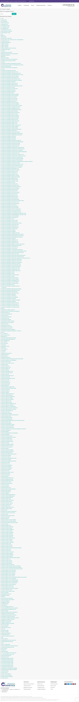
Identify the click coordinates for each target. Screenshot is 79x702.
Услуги (32, 5)
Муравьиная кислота (5, 346)
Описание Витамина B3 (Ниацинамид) (8, 388)
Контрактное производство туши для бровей (9, 281)
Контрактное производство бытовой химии (9, 88)
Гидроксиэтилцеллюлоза (6, 42)
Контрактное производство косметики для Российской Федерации (14, 151)
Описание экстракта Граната (6, 528)
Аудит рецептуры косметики (6, 31)
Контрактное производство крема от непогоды (10, 175)
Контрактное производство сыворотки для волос (10, 267)
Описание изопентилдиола (6, 423)
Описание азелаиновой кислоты (7, 375)
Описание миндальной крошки (7, 479)
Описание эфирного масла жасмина (8, 572)
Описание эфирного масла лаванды (8, 574)
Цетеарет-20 (3, 649)
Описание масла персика (6, 469)
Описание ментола (4, 476)
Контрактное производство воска (7, 92)
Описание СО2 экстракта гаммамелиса (8, 511)
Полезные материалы (5, 600)
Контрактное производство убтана (7, 284)
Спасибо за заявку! (5, 630)
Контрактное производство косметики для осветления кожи (12, 147)
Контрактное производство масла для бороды (10, 188)
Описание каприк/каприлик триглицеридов (9, 432)
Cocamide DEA (4, 20)
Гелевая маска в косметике (6, 38)
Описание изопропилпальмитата (7, 425)
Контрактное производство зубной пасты (9, 130)
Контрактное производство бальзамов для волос (10, 78)
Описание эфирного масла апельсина (8, 570)
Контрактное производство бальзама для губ (10, 77)
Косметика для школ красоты (6, 327)
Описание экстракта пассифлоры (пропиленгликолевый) (12, 358)
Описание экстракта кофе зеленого (8, 537)
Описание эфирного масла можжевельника (9, 579)
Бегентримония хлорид (5, 32)
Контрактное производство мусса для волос (9, 206)
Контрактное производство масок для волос (9, 196)
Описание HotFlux (4, 364)
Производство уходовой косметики (8, 619)
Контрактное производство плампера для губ (10, 227)
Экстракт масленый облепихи (7, 676)
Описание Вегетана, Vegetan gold (7, 386)
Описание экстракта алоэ (6, 525)
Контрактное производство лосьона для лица (10, 185)
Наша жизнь (3, 347)
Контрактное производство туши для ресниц (9, 283)
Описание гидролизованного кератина (8, 409)
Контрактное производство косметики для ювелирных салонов (13, 155)
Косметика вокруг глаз (5, 312)
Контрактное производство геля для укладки (9, 102)
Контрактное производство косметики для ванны (10, 143)
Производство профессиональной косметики (9, 617)
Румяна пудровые (4, 626)
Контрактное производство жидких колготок (9, 119)
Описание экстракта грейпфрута (7, 529)
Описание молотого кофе (6, 481)
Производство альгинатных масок (7, 613)
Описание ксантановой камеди (7, 449)
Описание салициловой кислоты (7, 507)
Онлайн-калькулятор (40, 5)
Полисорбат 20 (4, 605)
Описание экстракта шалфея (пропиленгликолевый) (11, 567)
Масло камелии (4, 341)
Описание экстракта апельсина (7, 526)
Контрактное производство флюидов (8, 294)
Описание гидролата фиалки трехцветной (9, 407)
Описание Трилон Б (5, 518)
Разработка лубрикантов (6, 621)
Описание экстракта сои (6, 558)
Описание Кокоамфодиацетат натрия (8, 437)
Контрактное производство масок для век (9, 195)
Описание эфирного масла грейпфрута (8, 360)
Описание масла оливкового (6, 467)
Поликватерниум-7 (4, 603)
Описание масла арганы (6, 456)
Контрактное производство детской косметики (10, 116)
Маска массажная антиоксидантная (8, 339)
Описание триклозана (5, 516)
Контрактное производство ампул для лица (9, 71)
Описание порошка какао (6, 498)
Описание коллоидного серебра (7, 444)
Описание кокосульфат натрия (7, 441)
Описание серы (4, 509)
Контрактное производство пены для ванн (9, 221)
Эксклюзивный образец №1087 (7, 659)
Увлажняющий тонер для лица (7, 641)
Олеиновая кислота (5, 354)
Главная (19, 5)
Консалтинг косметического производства (9, 67)
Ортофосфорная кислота (6, 593)
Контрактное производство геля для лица (9, 99)
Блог (2, 34)
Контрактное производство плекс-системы (9, 228)
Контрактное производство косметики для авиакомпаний (12, 141)
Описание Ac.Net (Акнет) (6, 361)
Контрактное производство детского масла (9, 113)
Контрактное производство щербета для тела (10, 302)
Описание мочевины (5, 484)
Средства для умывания (6, 633)
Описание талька (4, 514)
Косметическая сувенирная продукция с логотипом (11, 330)
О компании (26, 5)
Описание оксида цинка (5, 491)
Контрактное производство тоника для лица (9, 277)
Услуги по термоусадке (5, 644)
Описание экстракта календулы (7, 532)
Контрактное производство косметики (8, 70)
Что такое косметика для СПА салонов (8, 652)
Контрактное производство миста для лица (9, 197)
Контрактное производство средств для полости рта (11, 260)
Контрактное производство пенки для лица (9, 220)
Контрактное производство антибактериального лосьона (12, 74)
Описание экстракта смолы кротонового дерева (10, 557)
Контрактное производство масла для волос (9, 189)
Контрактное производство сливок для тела (9, 246)
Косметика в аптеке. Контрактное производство (10, 311)
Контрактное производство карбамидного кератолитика (12, 133)
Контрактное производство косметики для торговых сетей (12, 154)
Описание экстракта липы (6, 543)
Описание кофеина (5, 448)
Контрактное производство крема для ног (9, 172)
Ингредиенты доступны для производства (9, 59)
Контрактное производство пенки (7, 218)
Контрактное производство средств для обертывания (11, 259)
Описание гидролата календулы (7, 399)
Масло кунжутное (4, 343)
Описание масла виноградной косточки (8, 458)
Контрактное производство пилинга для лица (10, 224)
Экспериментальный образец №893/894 (9, 669)
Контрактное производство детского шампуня (10, 115)
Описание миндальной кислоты (7, 477)
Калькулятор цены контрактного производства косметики (12, 64)
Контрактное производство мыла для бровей (10, 207)
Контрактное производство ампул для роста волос (11, 73)
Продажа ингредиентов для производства (9, 612)
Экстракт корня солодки (5, 673)
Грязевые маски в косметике (6, 52)
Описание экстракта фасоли (6, 561)
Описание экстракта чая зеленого (7, 564)
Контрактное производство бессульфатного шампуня (11, 80)
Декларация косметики (5, 55)
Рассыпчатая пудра (5, 624)
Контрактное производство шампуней (8, 298)
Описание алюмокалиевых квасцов (8, 378)
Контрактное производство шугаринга (8, 301)
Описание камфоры (5, 431)
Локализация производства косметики (8, 337)
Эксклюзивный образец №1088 (7, 661)
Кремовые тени (4, 336)
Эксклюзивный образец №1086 (7, 658)
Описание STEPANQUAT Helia (7, 371)
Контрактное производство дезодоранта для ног (10, 108)
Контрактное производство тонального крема (10, 274)
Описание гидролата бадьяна (7, 395)
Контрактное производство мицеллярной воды (10, 199)
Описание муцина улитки (6, 487)
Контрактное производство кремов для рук (9, 178)
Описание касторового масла (7, 435)
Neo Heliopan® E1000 (5, 25)
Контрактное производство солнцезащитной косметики (11, 249)
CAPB (2, 18)
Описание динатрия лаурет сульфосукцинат (9, 414)
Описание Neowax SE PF (6, 367)
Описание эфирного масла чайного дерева (9, 588)
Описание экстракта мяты (6, 549)
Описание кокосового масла (6, 438)
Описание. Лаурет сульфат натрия (8, 591)
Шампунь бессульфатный (6, 655)
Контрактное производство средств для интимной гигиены (12, 256)
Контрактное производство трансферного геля (10, 280)
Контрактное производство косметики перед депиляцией (12, 158)
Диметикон (3, 56)
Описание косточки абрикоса (6, 446)
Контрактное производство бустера (8, 87)
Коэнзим (2, 332)
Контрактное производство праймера (8, 231)
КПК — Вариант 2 (4, 333)
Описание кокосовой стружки (6, 439)
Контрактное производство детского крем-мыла (10, 112)
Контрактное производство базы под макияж (9, 76)
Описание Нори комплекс (6, 490)
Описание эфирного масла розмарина (8, 584)
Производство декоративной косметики (8, 614)
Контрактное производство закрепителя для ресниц (11, 129)
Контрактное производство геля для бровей (9, 95)
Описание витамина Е (5, 389)
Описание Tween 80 (5, 374)
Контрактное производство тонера (7, 276)
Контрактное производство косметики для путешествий (12, 150)
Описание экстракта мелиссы (7, 546)
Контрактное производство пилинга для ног (9, 225)
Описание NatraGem (5, 365)
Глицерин (3, 50)
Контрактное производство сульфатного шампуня (10, 263)
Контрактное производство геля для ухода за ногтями (11, 105)
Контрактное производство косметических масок (10, 162)
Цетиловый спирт (4, 651)
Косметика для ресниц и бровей (7, 322)
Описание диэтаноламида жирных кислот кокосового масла (12, 420)
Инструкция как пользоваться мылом (8, 60)
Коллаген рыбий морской (6, 66)
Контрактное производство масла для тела (9, 193)
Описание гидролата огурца (6, 402)
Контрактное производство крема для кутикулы (10, 169)
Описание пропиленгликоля (6, 501)
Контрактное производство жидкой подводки (9, 126)
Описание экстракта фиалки (6, 563)
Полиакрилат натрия (5, 602)
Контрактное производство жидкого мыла (9, 123)
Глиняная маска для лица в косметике (8, 48)
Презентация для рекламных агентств (8, 609)
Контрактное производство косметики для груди (10, 144)
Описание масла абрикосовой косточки (8, 453)
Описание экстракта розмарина (7, 554)
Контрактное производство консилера (8, 136)
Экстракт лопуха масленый (6, 675)
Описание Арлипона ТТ (5, 381)
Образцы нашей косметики (6, 353)
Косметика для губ (4, 315)
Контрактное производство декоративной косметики (11, 109)
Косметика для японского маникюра (8, 329)
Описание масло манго (5, 473)
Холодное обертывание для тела (7, 647)
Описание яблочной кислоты (6, 589)
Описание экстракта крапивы (6, 539)
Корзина (2, 308)
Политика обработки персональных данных (9, 607)
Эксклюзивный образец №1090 (7, 663)
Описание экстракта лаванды (7, 540)
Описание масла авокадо (6, 455)
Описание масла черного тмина (7, 472)
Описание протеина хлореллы (7, 502)
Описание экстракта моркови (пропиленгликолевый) (11, 547)
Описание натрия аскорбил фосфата (8, 488)
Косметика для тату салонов (6, 326)
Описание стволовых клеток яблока (8, 512)
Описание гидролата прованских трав (8, 403)
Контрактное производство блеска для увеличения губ (11, 85)
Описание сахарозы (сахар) (6, 508)
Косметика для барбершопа (6, 313)
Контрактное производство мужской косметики (10, 203)
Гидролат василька (4, 43)
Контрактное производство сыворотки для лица (10, 269)
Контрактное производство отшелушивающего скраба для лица (13, 213)
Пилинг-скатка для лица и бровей (7, 599)
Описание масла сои (5, 470)
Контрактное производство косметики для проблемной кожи (12, 148)
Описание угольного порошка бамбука (8, 519)
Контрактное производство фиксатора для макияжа (11, 288)
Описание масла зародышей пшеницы (8, 460)
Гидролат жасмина (4, 45)
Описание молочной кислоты (6, 483)
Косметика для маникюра (6, 319)
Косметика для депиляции (6, 316)
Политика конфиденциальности (7, 606)
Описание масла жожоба (6, 459)
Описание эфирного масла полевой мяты (9, 582)
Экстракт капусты (4, 672)
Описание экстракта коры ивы (7, 536)
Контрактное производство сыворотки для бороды (11, 266)
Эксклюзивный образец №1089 (7, 662)
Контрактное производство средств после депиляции (11, 262)
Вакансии (3, 35)
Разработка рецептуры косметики (7, 623)
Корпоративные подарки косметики (8, 309)
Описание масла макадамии (6, 465)
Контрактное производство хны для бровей (9, 297)
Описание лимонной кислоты (6, 452)
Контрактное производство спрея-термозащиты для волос (12, 252)
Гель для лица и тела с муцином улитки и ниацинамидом (12, 39)
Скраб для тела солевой (6, 627)
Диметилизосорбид (5, 57)
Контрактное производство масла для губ (9, 190)
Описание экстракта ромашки (7, 556)
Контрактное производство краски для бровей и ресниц (12, 165)
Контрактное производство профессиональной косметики (12, 234)
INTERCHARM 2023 (5, 22)
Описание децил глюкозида (6, 413)
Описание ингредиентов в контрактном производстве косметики (13, 428)
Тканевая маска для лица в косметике (8, 640)
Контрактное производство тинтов (7, 273)
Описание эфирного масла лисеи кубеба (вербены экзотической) (13, 577)
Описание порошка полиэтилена (7, 500)
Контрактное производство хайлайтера (8, 295)
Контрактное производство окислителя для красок (11, 210)
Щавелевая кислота (5, 656)
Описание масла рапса (5, 357)
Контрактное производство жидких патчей (9, 122)
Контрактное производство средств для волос (10, 253)
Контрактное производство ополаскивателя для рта (11, 211)
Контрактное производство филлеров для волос (10, 290)
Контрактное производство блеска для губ (9, 83)
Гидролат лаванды (4, 46)
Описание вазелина (5, 385)
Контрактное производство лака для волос (9, 183)
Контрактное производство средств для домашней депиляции (13, 255)
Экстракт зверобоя (4, 670)
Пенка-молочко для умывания (7, 598)
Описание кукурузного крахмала (7, 451)
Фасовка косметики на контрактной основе (9, 645)
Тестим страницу (4, 638)
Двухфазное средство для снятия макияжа (9, 53)
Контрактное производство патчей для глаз (9, 217)
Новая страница (4, 348)
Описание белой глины (5, 382)
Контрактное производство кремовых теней (9, 181)
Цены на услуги (4, 648)
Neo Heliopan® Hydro (5, 27)
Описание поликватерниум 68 (7, 497)
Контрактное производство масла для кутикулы (10, 192)
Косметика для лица (5, 318)
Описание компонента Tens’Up (7, 445)
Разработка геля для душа (6, 620)
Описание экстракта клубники (7, 533)
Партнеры (3, 596)
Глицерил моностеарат (5, 49)
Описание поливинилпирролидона (7, 495)
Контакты (50, 5)
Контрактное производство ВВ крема (8, 91)
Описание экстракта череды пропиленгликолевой (10, 565)
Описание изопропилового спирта (7, 424)
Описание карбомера (5, 434)
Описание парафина (5, 493)
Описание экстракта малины (6, 544)
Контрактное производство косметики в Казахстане (11, 140)
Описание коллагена (5, 442)
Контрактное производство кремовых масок (9, 179)
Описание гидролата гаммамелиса (8, 396)
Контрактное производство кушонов (8, 182)
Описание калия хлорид (5, 430)
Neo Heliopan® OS (4, 28)
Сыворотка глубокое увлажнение (7, 635)
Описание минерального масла (7, 480)
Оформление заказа (5, 595)
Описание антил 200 (5, 379)
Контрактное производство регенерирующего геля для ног (12, 235)
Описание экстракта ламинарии (7, 542)
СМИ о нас (3, 628)
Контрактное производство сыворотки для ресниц (10, 270)
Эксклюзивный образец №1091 (7, 665)
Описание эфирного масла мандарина (8, 578)
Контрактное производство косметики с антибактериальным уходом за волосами (17, 161)
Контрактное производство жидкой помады (9, 127)
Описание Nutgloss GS (5, 368)
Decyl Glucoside (4, 21)
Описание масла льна (5, 463)
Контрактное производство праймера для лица (10, 232)
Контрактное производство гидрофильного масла (10, 106)
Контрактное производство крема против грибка (10, 176)
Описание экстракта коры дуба (7, 535)
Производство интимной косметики (8, 616)
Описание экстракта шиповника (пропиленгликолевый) (11, 568)
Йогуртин (3, 62)
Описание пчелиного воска (6, 504)
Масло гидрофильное (5, 340)
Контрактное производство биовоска (8, 81)
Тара (2, 637)
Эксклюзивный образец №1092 (7, 666)
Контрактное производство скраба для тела (9, 242)
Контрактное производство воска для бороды (10, 94)
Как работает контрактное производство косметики (11, 63)
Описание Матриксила (5, 474)
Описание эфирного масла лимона (8, 575)
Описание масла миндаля (6, 466)
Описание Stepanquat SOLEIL (7, 372)
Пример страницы (4, 610)
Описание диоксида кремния (6, 417)
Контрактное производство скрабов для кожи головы (11, 245)
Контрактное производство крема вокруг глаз (10, 168)
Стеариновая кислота (5, 634)
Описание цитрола (4, 523)
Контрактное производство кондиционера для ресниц (11, 134)
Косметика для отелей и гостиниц (7, 320)
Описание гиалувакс (5, 392)
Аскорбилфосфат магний (6, 29)
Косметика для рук (4, 323)
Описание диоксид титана (6, 416)
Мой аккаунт (3, 344)
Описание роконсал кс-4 (6, 505)
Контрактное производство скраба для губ (9, 239)
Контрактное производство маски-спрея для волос (11, 186)
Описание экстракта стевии (6, 560)
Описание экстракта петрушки (7, 553)
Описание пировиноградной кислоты (8, 494)
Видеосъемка (3, 36)
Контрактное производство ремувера (8, 238)
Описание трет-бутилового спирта (7, 515)
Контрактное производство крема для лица (9, 171)
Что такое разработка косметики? (7, 654)
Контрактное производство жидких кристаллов (10, 120)
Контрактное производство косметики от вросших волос (12, 157)
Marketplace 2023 (4, 24)
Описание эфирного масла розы (7, 585)
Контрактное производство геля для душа (9, 98)
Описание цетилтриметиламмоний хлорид (9, 522)
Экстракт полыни (4, 677)
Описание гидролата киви (6, 400)
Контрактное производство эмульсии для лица (10, 305)
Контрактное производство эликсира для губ (9, 304)
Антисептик (4, 287)
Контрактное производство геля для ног (9, 101)
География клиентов (5, 41)
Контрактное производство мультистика (9, 204)
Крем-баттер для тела (5, 334)
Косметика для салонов (5, 325)
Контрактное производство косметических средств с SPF (12, 164)
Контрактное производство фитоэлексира (9, 291)
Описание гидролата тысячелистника (8, 406)
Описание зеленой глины (6, 421)
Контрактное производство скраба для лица (9, 241)
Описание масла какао (5, 462)
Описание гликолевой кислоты (7, 410)
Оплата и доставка (4, 592)
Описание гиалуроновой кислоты (7, 393)
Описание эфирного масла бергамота (8, 571)
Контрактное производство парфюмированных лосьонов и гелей (13, 214)
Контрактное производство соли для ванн (9, 248)
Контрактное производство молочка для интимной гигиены (12, 200)
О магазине (3, 351)
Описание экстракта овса (6, 550)
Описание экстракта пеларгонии (7, 551)
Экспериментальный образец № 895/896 (9, 668)
